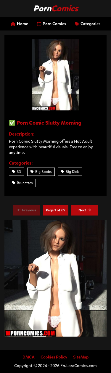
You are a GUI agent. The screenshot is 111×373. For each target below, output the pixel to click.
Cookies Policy (54, 357)
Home (19, 24)
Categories (87, 24)
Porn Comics (51, 24)
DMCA (28, 357)
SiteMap (81, 357)
